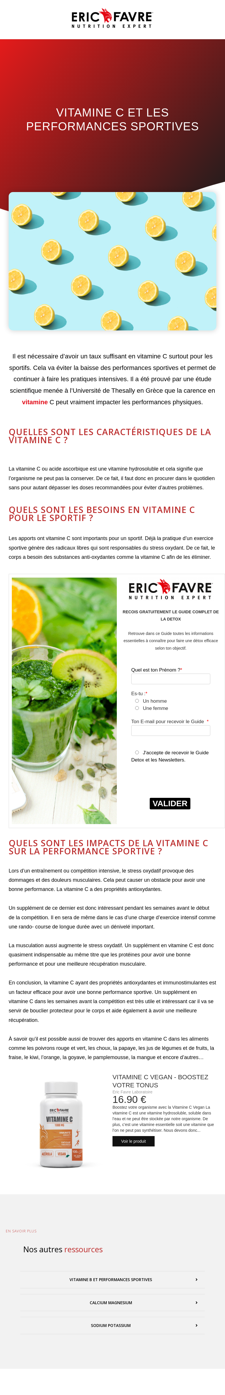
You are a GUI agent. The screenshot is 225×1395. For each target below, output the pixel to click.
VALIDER (170, 803)
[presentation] (175, 785)
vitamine (35, 402)
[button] (112, 1279)
